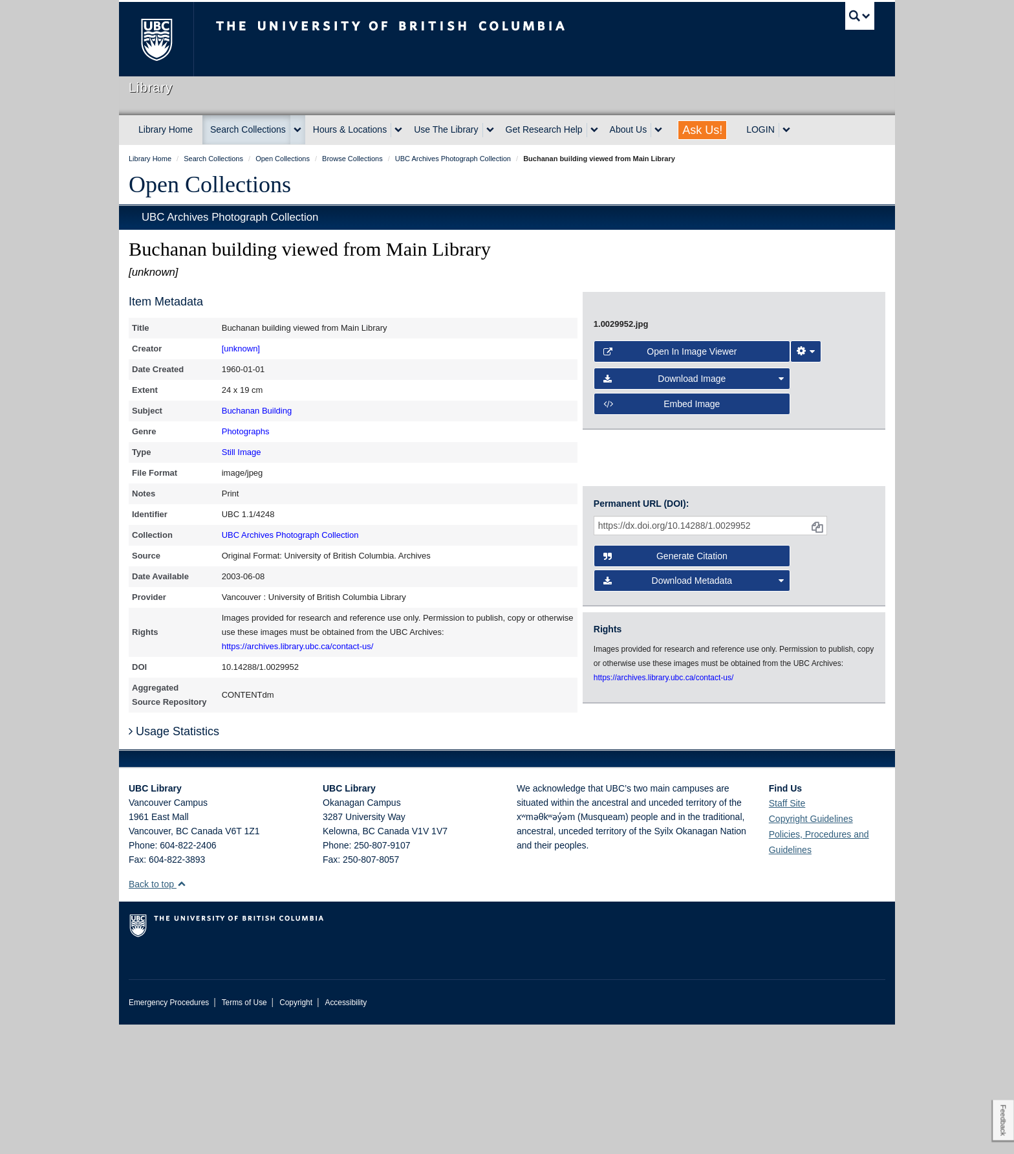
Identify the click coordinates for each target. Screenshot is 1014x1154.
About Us (628, 129)
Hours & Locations (350, 129)
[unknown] (241, 348)
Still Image (241, 452)
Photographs (246, 431)
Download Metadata (693, 723)
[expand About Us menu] (658, 130)
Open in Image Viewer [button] (670, 545)
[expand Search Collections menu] (297, 130)
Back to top (157, 1013)
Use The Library (446, 129)
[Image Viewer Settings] (805, 545)
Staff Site (787, 932)
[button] (181, 1013)
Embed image (661, 597)
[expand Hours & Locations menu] (398, 130)
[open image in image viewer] (723, 406)
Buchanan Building (257, 411)
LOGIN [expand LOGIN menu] (760, 129)
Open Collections (210, 184)
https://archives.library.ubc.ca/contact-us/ (298, 646)
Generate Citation (665, 698)
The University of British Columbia (156, 39)
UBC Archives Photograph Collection (230, 217)
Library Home (165, 129)
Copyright (295, 1132)
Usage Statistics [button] (174, 860)
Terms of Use (244, 1132)
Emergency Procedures (169, 1132)
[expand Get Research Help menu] (594, 130)
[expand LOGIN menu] (786, 130)
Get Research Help (544, 129)
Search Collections (248, 129)
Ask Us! (702, 130)
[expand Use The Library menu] (490, 130)
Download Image (693, 572)
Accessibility (346, 1132)
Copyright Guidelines (811, 948)
